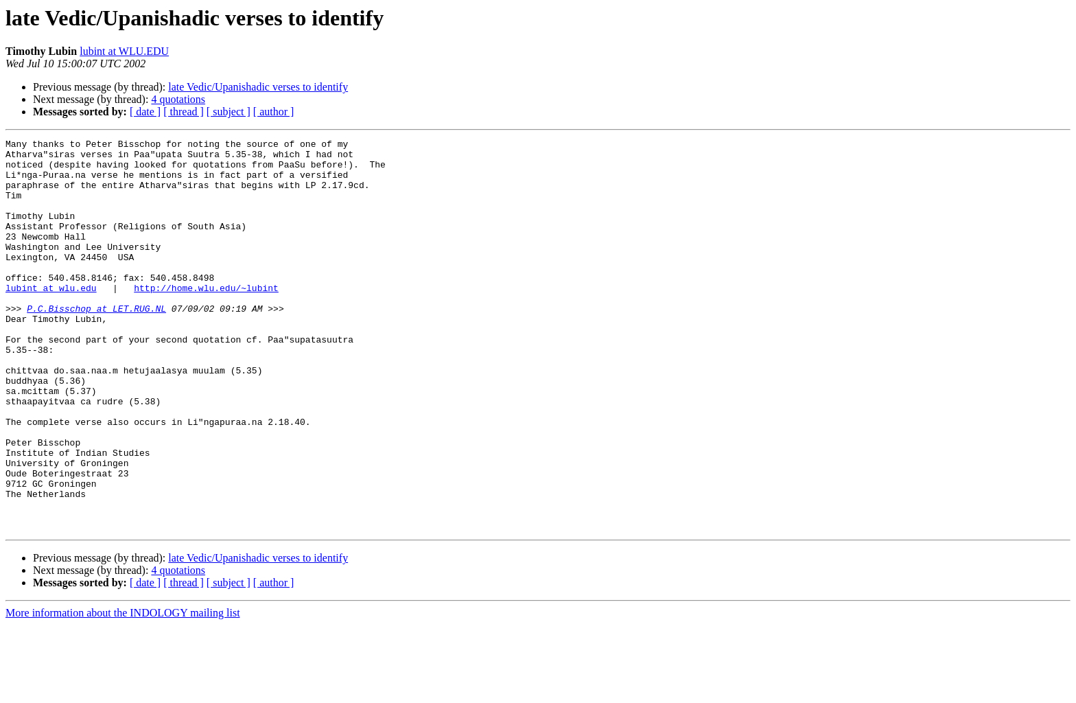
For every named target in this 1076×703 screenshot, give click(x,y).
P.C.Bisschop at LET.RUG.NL (96, 343)
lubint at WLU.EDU (124, 51)
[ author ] (273, 111)
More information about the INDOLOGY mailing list (122, 691)
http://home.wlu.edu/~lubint (206, 318)
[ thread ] (183, 111)
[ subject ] (228, 111)
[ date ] (145, 111)
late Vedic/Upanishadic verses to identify (258, 87)
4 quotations (178, 99)
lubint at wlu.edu (51, 318)
